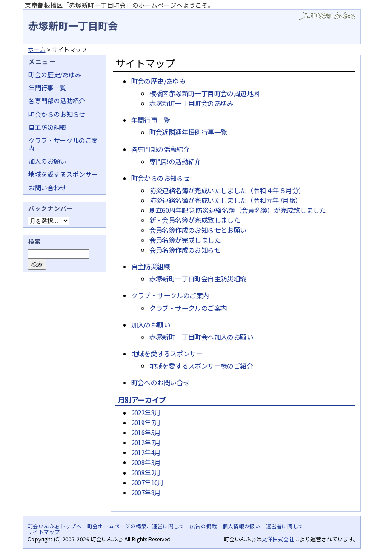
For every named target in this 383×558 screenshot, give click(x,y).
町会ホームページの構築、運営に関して (136, 526)
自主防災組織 (150, 266)
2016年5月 (146, 432)
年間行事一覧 (150, 120)
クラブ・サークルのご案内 (170, 295)
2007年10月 (147, 482)
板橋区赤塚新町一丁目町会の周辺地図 (204, 93)
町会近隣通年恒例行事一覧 (188, 132)
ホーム (37, 49)
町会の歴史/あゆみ (158, 81)
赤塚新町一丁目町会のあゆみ (191, 103)
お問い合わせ (47, 187)
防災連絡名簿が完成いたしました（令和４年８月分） (227, 190)
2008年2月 (146, 472)
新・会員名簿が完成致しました (194, 220)
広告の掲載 (203, 526)
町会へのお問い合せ (160, 382)
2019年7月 (146, 422)
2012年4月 (146, 452)
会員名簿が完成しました (185, 239)
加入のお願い (150, 324)
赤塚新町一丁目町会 (73, 25)
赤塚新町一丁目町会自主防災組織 (198, 278)
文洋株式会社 (278, 539)
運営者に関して (285, 526)
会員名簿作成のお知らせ (185, 249)
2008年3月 (146, 462)
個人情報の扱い (241, 526)
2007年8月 (146, 492)
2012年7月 (146, 442)
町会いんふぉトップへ (55, 526)
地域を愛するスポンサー (167, 353)
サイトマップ (44, 531)
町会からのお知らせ (160, 178)
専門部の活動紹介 (175, 161)
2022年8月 (146, 412)
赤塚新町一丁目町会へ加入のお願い (201, 336)
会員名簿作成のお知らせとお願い (198, 230)
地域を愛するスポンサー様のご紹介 (201, 365)
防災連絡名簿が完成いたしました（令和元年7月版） (225, 200)
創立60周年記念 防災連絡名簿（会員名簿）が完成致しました (237, 210)
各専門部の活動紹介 (160, 149)
